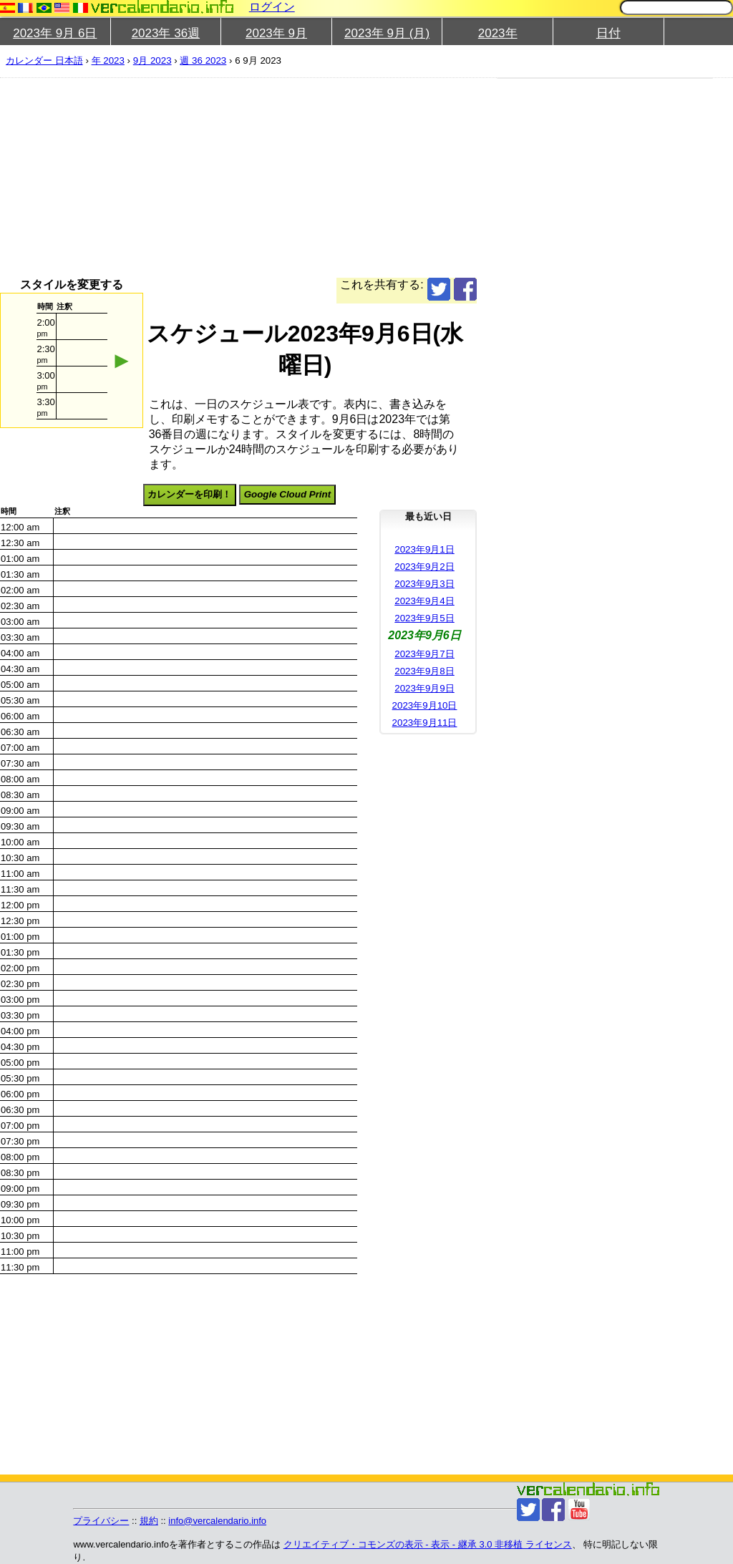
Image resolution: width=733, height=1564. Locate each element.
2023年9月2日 (424, 566)
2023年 (498, 33)
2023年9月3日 (424, 583)
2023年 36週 (166, 33)
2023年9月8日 (424, 671)
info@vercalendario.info (217, 1520)
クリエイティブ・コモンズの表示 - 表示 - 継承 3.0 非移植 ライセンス (427, 1544)
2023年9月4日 (424, 601)
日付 (608, 33)
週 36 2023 (203, 60)
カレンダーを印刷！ (189, 494)
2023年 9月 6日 (55, 33)
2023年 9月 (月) (386, 33)
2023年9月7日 (424, 654)
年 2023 (108, 60)
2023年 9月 (276, 33)
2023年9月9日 (424, 688)
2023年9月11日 (424, 722)
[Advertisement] (238, 177)
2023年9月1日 (424, 549)
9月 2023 (152, 60)
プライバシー (101, 1520)
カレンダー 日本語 (44, 60)
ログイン (272, 7)
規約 (149, 1520)
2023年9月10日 (424, 705)
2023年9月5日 (424, 618)
